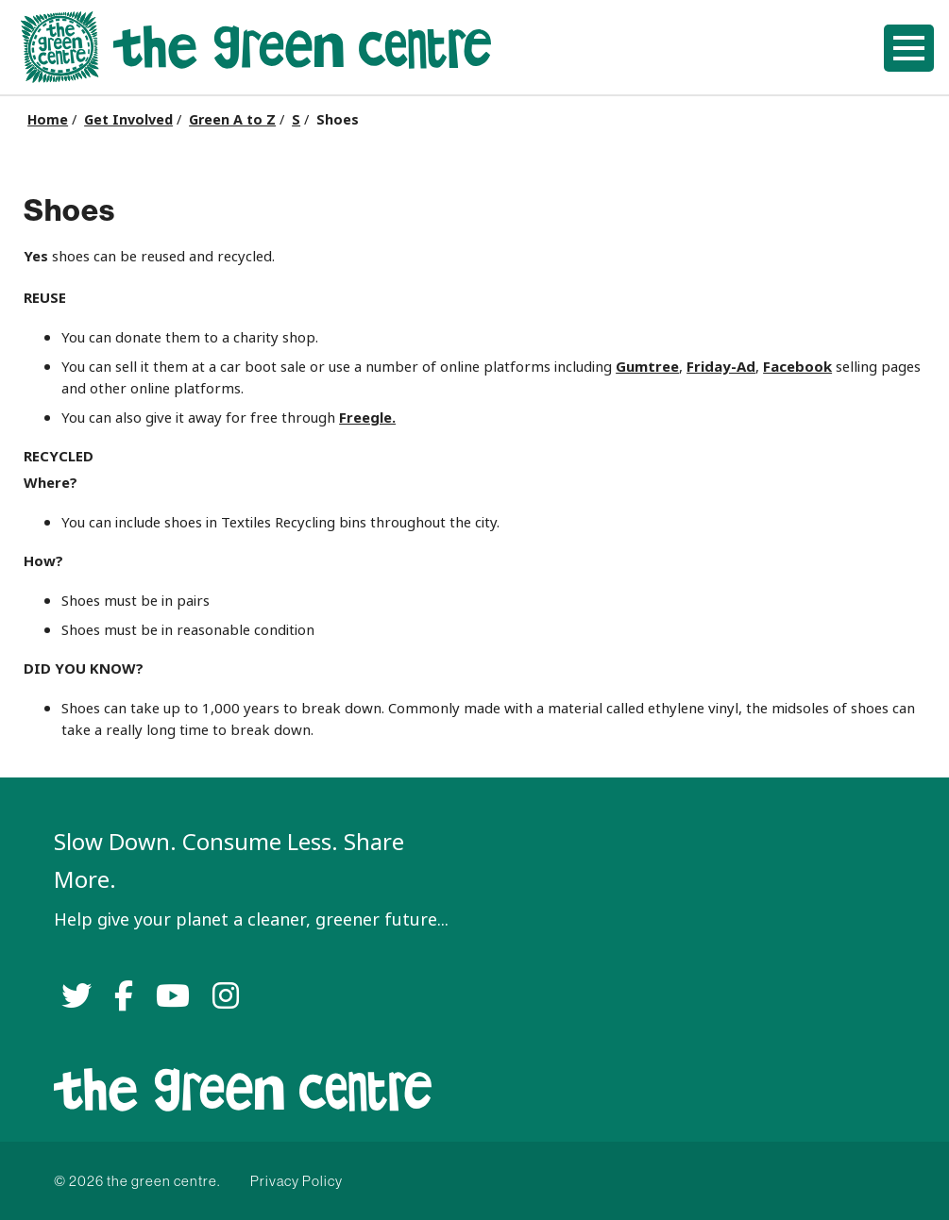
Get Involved (128, 119)
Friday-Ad (720, 366)
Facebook (797, 366)
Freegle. (367, 417)
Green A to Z (232, 119)
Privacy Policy (296, 1181)
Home (47, 119)
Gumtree (647, 366)
